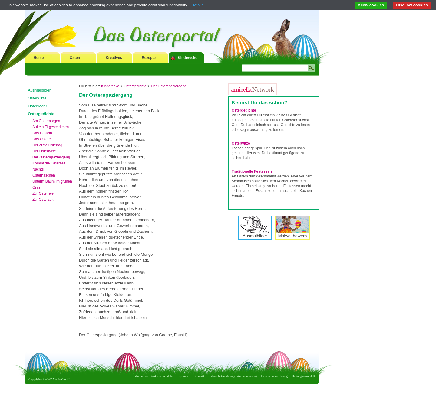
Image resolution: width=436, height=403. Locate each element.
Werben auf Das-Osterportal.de (153, 376)
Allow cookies (371, 5)
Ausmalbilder (39, 90)
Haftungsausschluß (303, 376)
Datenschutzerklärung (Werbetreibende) (232, 376)
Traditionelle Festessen (252, 171)
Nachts (38, 169)
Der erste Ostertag (47, 145)
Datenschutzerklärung (274, 376)
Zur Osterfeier (43, 193)
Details (197, 5)
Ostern (75, 58)
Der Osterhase (44, 151)
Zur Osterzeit (42, 199)
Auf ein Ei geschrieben (50, 127)
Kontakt (199, 376)
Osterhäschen (43, 175)
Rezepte (149, 58)
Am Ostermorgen (46, 121)
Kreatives (114, 58)
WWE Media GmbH (57, 379)
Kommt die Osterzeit (48, 163)
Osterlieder (37, 106)
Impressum (183, 376)
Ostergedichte (41, 114)
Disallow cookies (412, 5)
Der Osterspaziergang (51, 157)
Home (39, 58)
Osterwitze (37, 98)
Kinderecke (187, 58)
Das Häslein (42, 133)
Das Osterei (41, 139)
